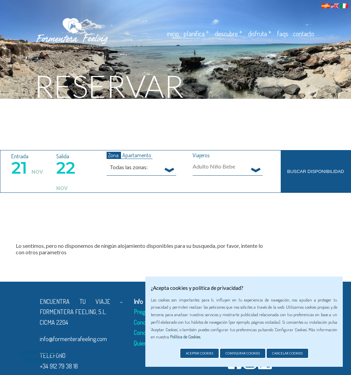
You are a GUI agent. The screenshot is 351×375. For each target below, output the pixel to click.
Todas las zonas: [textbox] (129, 167)
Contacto (303, 33)
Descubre (226, 33)
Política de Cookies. (185, 336)
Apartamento (136, 155)
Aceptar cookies (199, 353)
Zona (114, 155)
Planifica (194, 33)
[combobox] (142, 167)
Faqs (282, 33)
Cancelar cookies (287, 353)
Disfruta (257, 33)
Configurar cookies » (41, 356)
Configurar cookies (243, 353)
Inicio (173, 33)
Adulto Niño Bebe (214, 166)
